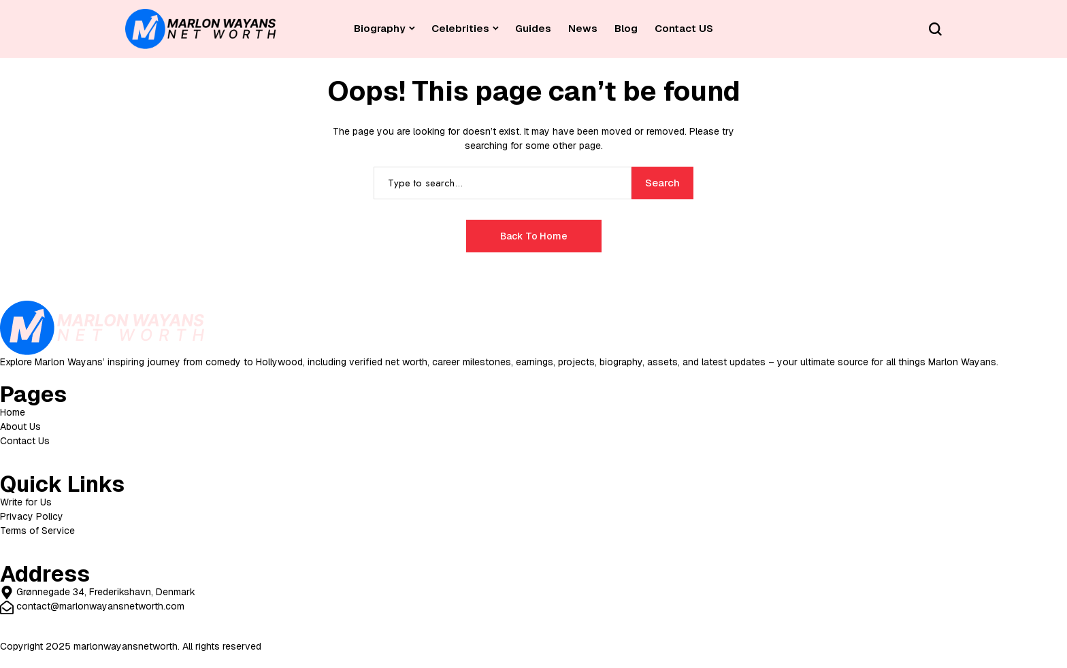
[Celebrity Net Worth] (200, 29)
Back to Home (534, 236)
